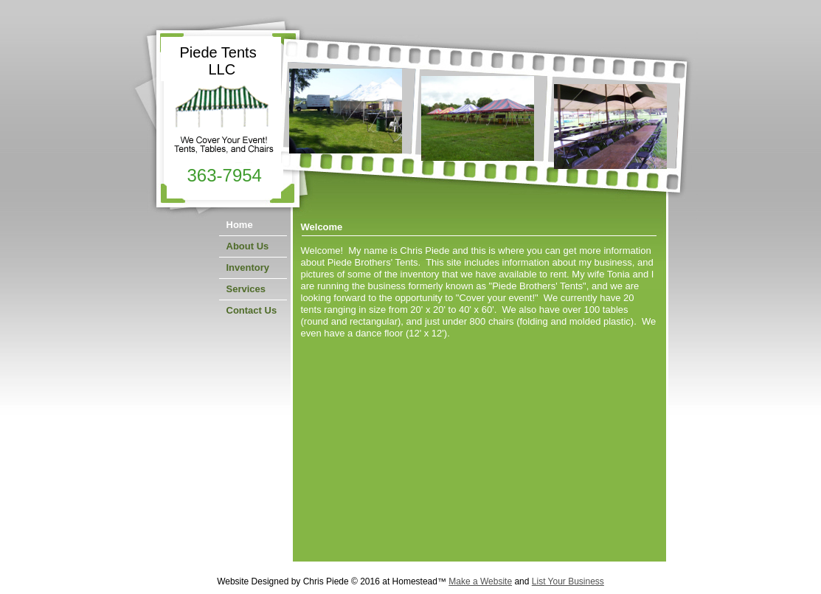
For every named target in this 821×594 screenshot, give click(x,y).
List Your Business (568, 581)
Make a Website (480, 581)
